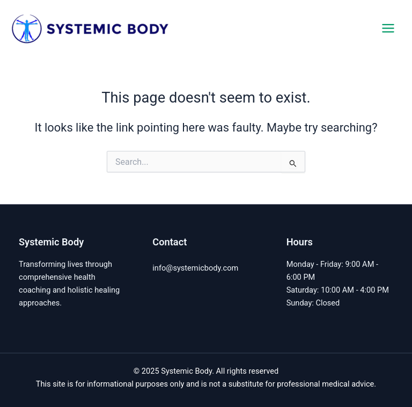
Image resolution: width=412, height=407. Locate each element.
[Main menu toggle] (388, 28)
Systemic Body (220, 27)
